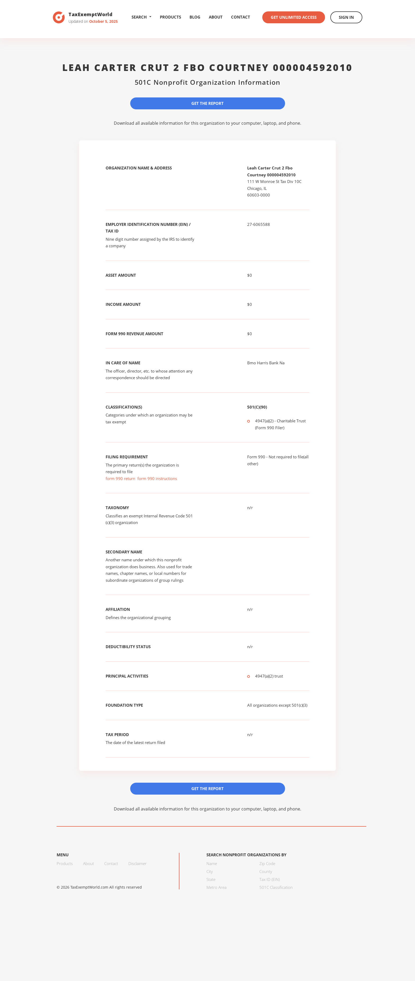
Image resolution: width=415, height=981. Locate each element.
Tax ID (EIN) (269, 879)
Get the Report (207, 103)
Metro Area (216, 887)
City (209, 871)
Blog (195, 17)
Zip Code (267, 863)
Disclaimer (137, 863)
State (210, 879)
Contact (240, 17)
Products (170, 17)
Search (141, 17)
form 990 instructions (157, 478)
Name (211, 863)
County (265, 871)
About (216, 17)
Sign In (346, 17)
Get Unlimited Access (294, 17)
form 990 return (120, 478)
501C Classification (276, 887)
